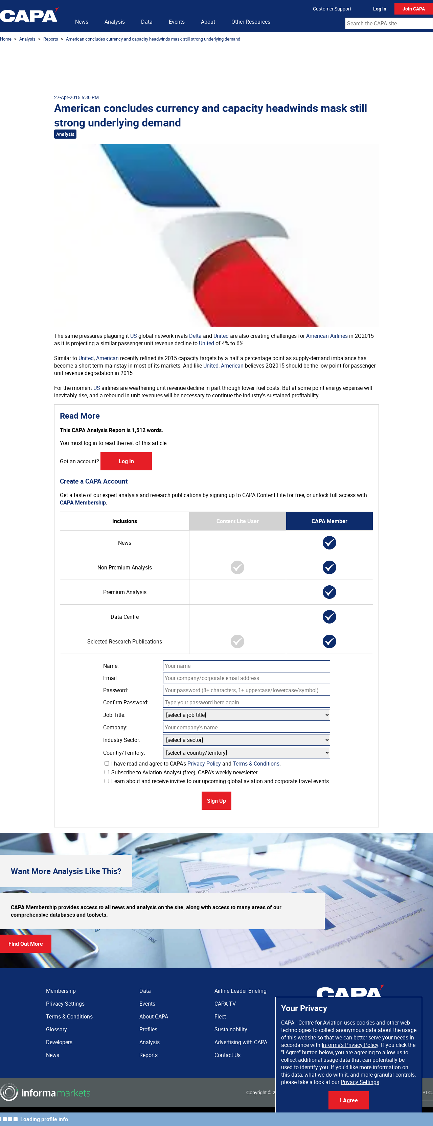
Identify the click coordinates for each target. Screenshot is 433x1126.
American (107, 358)
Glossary (56, 1029)
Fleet (220, 1016)
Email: (110, 678)
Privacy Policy (204, 763)
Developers (59, 1042)
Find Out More (25, 943)
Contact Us (227, 1055)
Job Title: (114, 715)
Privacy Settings (360, 1082)
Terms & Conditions (256, 763)
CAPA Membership (83, 502)
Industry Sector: (121, 740)
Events (177, 21)
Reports (50, 39)
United (221, 335)
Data (147, 21)
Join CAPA (414, 8)
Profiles (148, 1029)
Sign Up (216, 800)
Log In (379, 8)
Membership (61, 990)
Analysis (115, 21)
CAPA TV (225, 1003)
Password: (115, 690)
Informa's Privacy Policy (350, 1045)
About (208, 21)
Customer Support (332, 8)
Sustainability (230, 1029)
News (81, 21)
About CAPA (153, 1016)
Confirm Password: (126, 702)
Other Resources (250, 21)
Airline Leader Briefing (240, 990)
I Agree (349, 1100)
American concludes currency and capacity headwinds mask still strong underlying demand (153, 39)
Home (6, 39)
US (133, 335)
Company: (115, 727)
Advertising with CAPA (240, 1042)
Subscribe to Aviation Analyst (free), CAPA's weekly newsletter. (181, 772)
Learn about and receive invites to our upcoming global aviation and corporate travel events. (217, 781)
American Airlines (327, 335)
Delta (195, 335)
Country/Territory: (124, 752)
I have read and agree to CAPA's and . (193, 763)
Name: (111, 666)
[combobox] (389, 23)
